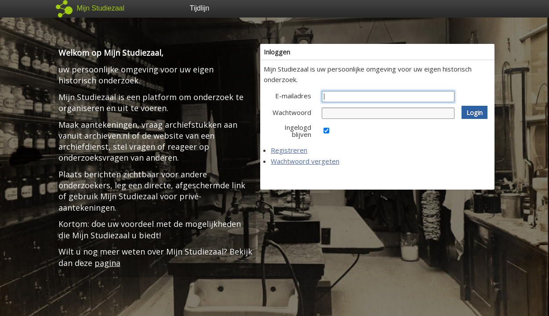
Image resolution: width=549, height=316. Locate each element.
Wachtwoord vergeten (305, 161)
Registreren (289, 150)
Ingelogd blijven (297, 131)
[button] (474, 112)
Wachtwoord (292, 112)
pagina (107, 263)
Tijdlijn (200, 8)
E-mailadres (293, 95)
